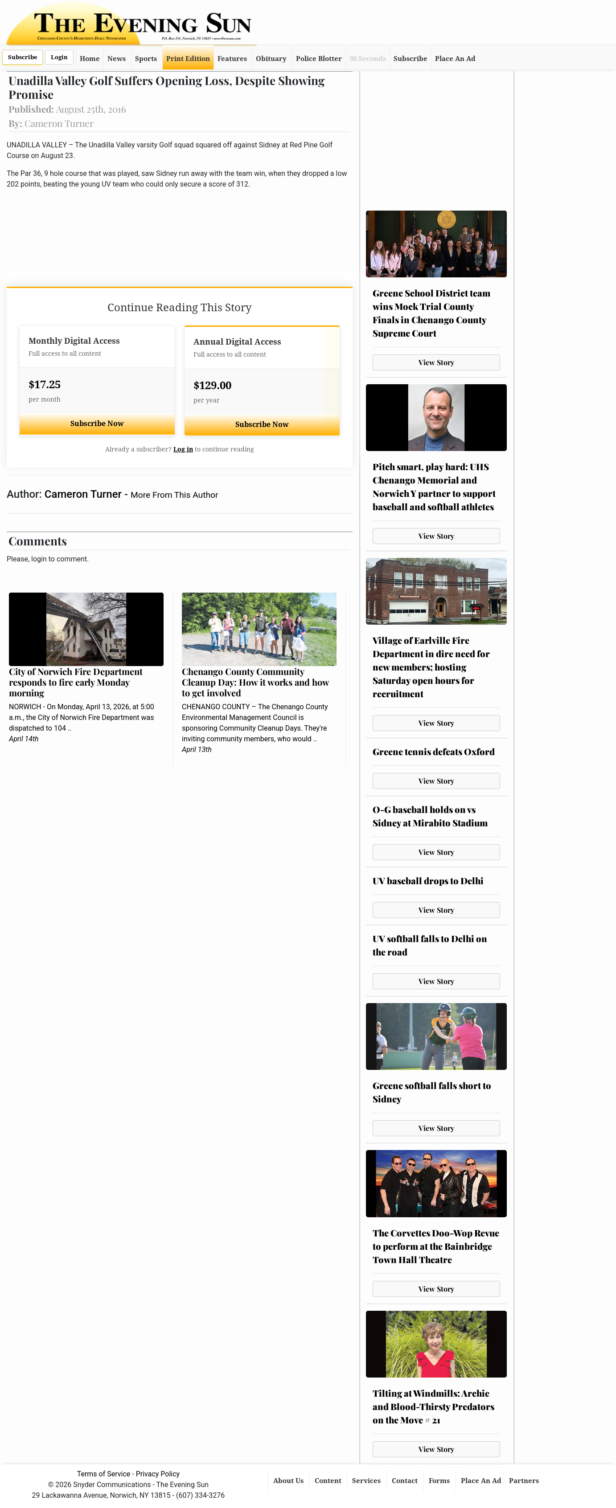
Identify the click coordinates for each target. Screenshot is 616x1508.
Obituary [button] (271, 59)
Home (90, 59)
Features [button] (232, 59)
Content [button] (329, 1481)
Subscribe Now (97, 423)
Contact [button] (405, 1481)
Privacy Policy (158, 1474)
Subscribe (22, 57)
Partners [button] (525, 1481)
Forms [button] (440, 1481)
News (116, 59)
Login (59, 57)
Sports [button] (146, 59)
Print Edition (188, 59)
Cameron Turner (84, 494)
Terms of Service (104, 1474)
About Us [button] (289, 1481)
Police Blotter (319, 59)
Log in (183, 449)
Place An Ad (455, 59)
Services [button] (367, 1481)
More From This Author (174, 495)
